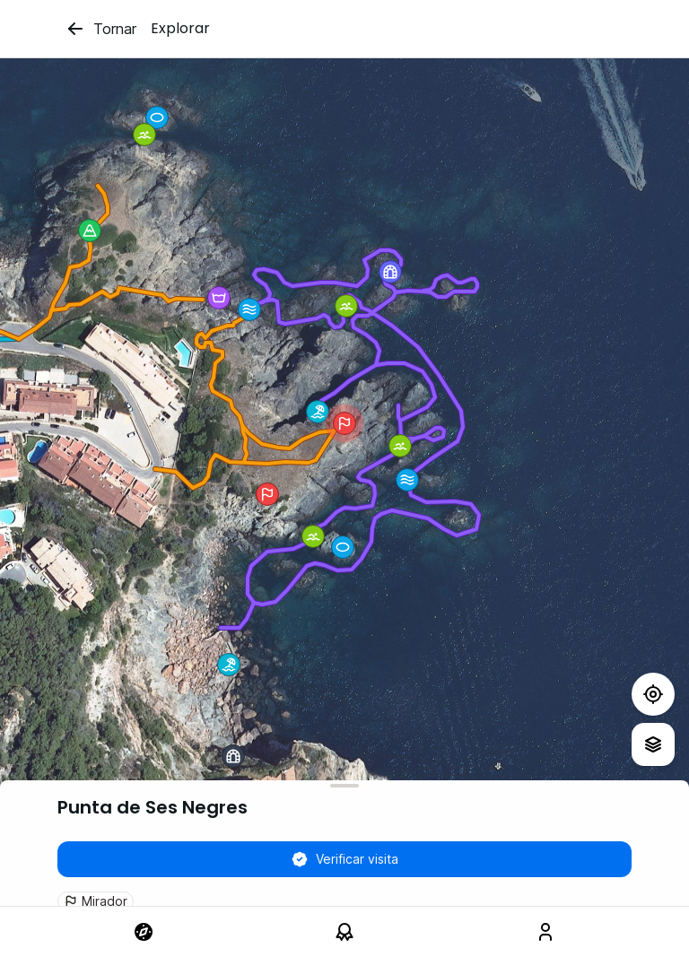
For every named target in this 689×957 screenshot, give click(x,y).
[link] (143, 932)
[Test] (653, 694)
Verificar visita (344, 859)
